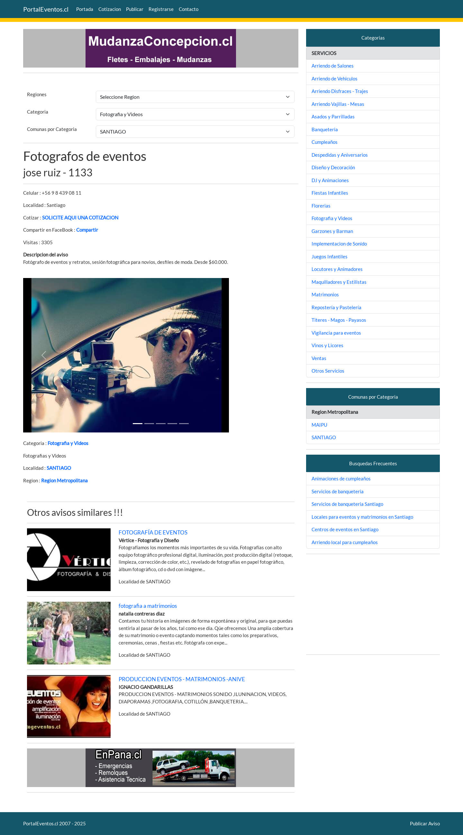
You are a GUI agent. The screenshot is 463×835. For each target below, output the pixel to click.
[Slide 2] (161, 423)
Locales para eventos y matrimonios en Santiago (362, 517)
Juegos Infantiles (330, 256)
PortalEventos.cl (45, 9)
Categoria (37, 112)
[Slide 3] (172, 423)
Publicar (134, 9)
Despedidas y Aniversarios (340, 155)
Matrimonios (325, 294)
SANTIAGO (59, 468)
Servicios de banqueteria (338, 491)
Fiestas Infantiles (330, 193)
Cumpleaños (325, 142)
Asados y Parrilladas (333, 116)
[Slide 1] (137, 423)
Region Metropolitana (64, 480)
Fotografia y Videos (68, 443)
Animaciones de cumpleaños (341, 478)
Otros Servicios (328, 371)
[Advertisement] (373, 604)
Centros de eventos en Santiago (345, 529)
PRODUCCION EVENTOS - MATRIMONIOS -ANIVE (182, 679)
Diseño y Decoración (333, 167)
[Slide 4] (184, 423)
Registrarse (161, 9)
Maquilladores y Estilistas (339, 282)
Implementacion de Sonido (339, 243)
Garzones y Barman (332, 231)
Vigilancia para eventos (336, 333)
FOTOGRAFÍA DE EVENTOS (153, 532)
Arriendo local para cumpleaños (345, 542)
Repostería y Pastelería (336, 307)
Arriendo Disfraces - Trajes (340, 91)
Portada (84, 9)
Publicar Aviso (425, 823)
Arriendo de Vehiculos (335, 78)
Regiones (37, 94)
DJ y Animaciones (330, 180)
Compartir (87, 230)
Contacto (188, 9)
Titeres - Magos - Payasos (339, 320)
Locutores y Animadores (337, 269)
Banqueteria (325, 129)
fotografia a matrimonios (148, 605)
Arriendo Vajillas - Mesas (338, 104)
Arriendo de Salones (333, 66)
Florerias (321, 206)
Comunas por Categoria (52, 129)
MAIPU (319, 425)
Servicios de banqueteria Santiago (347, 504)
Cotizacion (109, 9)
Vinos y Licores (327, 345)
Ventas (319, 358)
